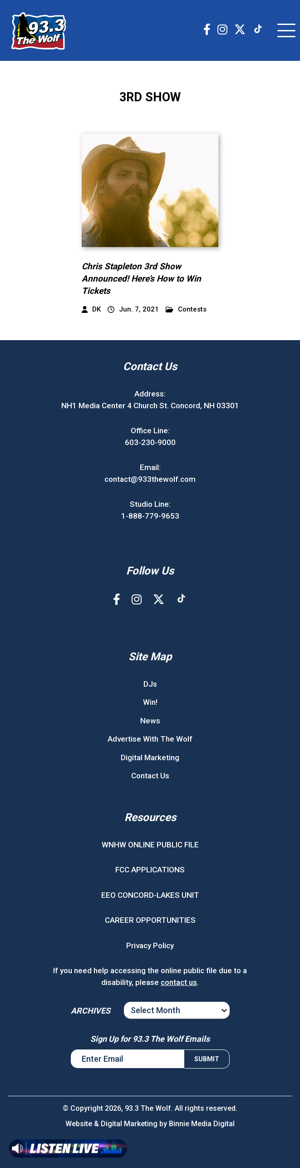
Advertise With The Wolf (150, 738)
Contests (186, 309)
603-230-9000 (150, 442)
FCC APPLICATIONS (150, 869)
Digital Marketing (150, 757)
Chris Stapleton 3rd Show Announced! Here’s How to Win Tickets (141, 278)
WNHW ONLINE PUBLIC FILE (150, 844)
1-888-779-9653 (150, 515)
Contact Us (150, 775)
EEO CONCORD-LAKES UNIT (150, 895)
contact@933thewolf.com (150, 479)
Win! (150, 702)
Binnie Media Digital (202, 1123)
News (150, 720)
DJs (150, 683)
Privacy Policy (150, 945)
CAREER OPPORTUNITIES (150, 920)
